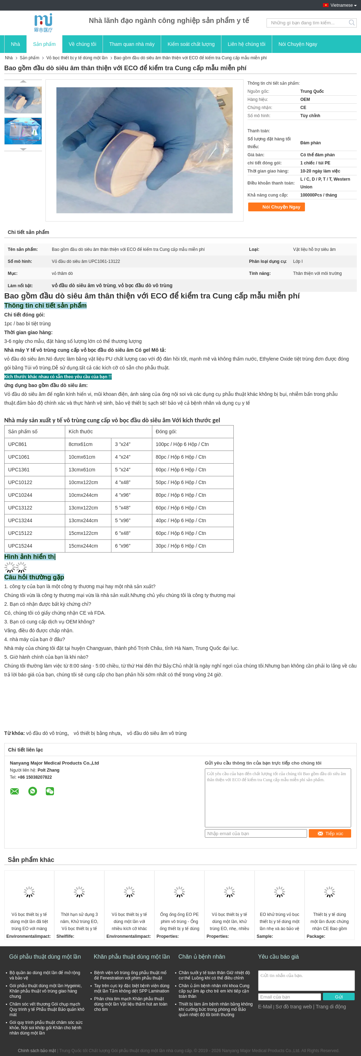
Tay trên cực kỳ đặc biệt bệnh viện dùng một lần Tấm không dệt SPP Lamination (131, 988)
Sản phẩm (44, 44)
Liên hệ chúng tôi (246, 44)
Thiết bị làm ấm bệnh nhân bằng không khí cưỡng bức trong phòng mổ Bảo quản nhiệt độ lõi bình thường (216, 1009)
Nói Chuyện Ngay (298, 44)
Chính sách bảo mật (37, 1050)
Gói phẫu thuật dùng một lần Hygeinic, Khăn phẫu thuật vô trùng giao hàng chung (46, 991)
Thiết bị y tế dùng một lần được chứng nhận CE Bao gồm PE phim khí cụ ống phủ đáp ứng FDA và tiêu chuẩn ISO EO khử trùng (329, 922)
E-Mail (265, 1006)
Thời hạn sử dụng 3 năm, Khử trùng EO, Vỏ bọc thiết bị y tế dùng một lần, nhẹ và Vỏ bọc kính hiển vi (79, 922)
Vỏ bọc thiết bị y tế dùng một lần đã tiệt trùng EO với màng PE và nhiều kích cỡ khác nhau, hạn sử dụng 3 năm (29, 922)
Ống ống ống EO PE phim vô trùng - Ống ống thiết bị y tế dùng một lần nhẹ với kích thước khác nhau (180, 922)
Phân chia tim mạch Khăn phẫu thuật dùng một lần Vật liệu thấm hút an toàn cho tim (130, 1004)
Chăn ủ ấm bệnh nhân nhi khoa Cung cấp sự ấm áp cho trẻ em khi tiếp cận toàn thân (214, 991)
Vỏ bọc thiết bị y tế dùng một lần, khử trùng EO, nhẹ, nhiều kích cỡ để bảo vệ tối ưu (229, 922)
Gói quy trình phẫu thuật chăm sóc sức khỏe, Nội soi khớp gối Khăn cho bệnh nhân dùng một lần (46, 1028)
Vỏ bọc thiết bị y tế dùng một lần (77, 57)
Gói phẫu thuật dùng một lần (45, 957)
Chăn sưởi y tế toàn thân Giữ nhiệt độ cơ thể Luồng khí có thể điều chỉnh (214, 975)
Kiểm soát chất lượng (191, 44)
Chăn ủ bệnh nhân (201, 957)
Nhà (15, 44)
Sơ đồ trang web (293, 1006)
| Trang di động (329, 1006)
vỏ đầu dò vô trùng (46, 733)
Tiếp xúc (330, 833)
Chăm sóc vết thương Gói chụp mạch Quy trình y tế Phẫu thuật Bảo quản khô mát (47, 1009)
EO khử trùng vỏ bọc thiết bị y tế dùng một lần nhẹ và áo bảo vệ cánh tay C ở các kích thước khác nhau (279, 922)
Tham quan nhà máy (131, 44)
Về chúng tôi (82, 44)
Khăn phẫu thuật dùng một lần (132, 957)
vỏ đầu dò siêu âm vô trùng (156, 733)
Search (352, 23)
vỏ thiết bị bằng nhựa (97, 733)
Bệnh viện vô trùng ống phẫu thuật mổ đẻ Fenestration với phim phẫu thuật (130, 975)
